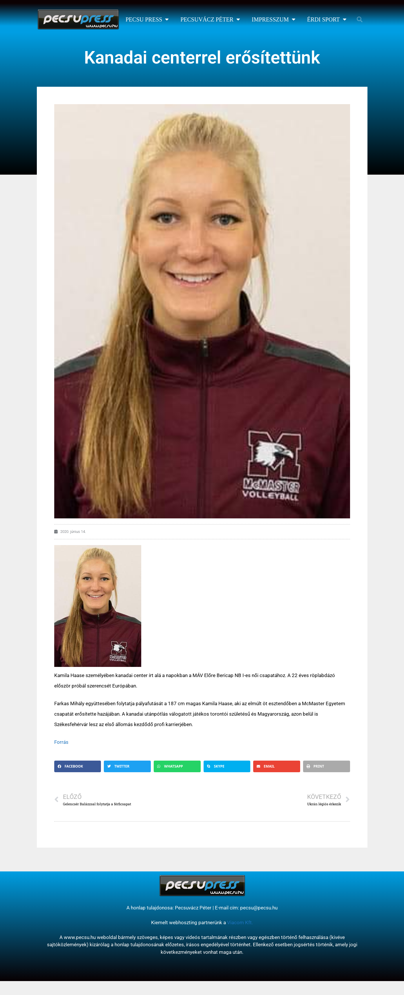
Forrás (61, 742)
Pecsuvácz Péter (210, 19)
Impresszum (274, 19)
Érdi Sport (327, 19)
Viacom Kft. (240, 922)
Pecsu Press (147, 19)
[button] (359, 19)
